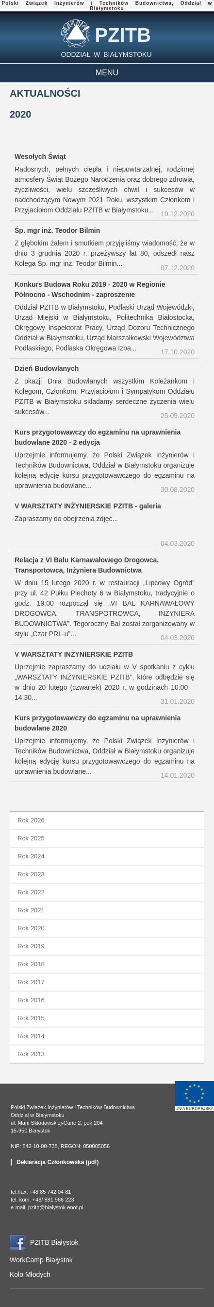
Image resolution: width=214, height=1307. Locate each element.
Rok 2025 (31, 838)
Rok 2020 (31, 928)
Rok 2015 (31, 1018)
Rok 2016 (31, 1000)
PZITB (123, 35)
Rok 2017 (31, 982)
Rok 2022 (31, 892)
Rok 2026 (31, 820)
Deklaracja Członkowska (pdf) (57, 1162)
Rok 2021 (31, 910)
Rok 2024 (31, 856)
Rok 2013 (31, 1054)
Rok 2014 (31, 1036)
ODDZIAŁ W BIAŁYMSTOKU (106, 54)
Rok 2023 (31, 874)
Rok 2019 (31, 946)
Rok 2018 (31, 964)
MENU (107, 73)
